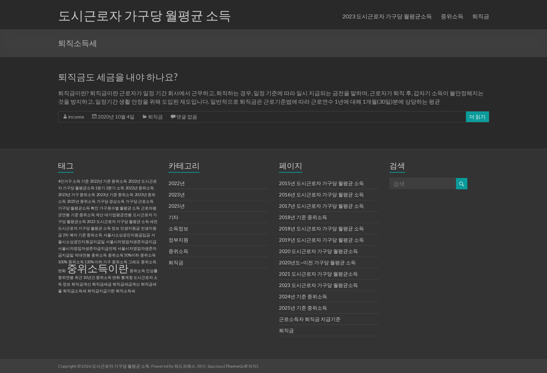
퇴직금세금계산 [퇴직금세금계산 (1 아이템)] (126, 284)
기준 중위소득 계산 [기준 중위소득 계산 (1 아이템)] (87, 214)
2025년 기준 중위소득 (303, 308)
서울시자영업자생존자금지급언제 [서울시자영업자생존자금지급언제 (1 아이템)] (87, 248)
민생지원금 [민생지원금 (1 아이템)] (130, 228)
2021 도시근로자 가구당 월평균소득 (318, 274)
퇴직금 (480, 16)
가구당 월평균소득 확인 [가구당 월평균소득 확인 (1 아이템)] (78, 208)
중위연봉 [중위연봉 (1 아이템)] (66, 277)
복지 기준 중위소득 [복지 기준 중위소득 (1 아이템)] (86, 235)
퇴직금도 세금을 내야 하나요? (118, 76)
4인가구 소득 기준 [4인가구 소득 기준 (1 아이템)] (73, 181)
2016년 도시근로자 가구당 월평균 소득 (321, 194)
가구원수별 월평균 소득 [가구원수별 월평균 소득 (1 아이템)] (119, 208)
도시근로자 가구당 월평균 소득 (144, 15)
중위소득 (452, 16)
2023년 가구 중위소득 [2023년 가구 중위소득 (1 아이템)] (76, 194)
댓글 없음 (186, 117)
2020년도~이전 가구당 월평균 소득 (317, 262)
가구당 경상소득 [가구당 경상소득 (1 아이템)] (111, 201)
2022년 (177, 183)
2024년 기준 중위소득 (303, 296)
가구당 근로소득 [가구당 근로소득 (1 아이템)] (140, 201)
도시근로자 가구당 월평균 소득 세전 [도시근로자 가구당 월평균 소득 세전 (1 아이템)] (127, 221)
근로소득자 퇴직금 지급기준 (310, 319)
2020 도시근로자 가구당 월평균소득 (318, 251)
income (76, 117)
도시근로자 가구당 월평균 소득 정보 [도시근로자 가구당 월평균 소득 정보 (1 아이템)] (88, 228)
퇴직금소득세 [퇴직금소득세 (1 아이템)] (74, 290)
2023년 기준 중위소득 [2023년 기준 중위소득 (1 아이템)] (114, 194)
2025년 (177, 206)
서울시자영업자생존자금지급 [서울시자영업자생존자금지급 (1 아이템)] (131, 241)
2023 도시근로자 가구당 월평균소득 (387, 16)
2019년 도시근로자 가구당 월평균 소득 (321, 240)
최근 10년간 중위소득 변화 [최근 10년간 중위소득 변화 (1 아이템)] (97, 277)
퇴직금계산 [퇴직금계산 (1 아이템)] (81, 284)
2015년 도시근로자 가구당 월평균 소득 (321, 183)
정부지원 (178, 240)
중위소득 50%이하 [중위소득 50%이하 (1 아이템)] (123, 255)
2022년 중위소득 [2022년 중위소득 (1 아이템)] (139, 187)
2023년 (177, 194)
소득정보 (178, 228)
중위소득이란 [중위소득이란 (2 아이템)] (98, 268)
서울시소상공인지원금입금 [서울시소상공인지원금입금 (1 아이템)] (126, 235)
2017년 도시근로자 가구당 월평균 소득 (321, 206)
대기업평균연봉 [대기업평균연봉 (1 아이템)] (118, 214)
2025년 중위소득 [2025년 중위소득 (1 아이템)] (81, 201)
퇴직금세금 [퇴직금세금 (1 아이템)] (102, 284)
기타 (173, 217)
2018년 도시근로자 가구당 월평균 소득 (321, 228)
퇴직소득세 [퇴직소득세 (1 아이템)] (125, 290)
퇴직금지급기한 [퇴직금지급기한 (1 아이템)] (101, 290)
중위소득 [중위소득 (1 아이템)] (99, 255)
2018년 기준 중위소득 (303, 217)
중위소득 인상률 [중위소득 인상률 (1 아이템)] (144, 270)
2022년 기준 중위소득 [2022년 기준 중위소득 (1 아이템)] (108, 181)
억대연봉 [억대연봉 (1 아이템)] (82, 255)
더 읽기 (477, 117)
